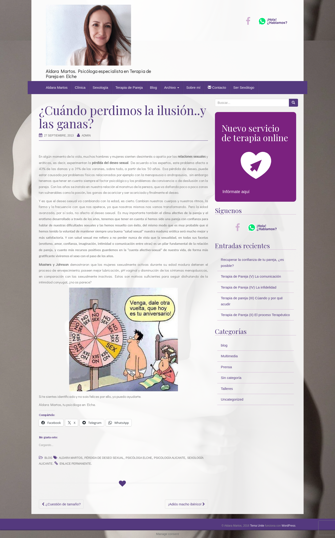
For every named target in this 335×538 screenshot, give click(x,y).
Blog (153, 87)
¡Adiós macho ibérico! (186, 504)
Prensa (226, 367)
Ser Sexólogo (243, 87)
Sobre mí (193, 87)
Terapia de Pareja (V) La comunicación (251, 276)
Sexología (100, 87)
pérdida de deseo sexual (104, 458)
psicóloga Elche (139, 458)
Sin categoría (231, 378)
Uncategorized (232, 399)
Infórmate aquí (235, 191)
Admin (86, 135)
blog (48, 458)
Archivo (171, 87)
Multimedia (229, 356)
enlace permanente (75, 463)
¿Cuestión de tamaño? (61, 504)
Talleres (227, 389)
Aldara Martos (56, 87)
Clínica (80, 87)
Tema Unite (257, 525)
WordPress (288, 525)
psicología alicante (169, 458)
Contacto (217, 87)
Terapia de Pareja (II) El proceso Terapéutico (255, 315)
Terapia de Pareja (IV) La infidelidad (248, 287)
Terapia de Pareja (129, 87)
